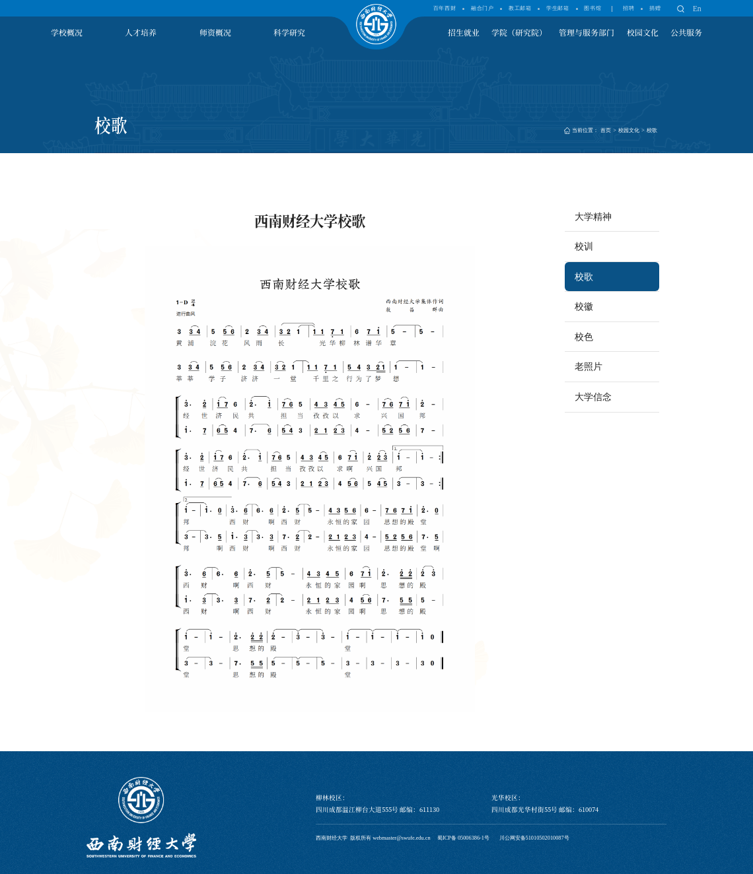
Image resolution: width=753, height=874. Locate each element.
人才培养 (141, 32)
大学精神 (593, 216)
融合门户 (482, 8)
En (697, 8)
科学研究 (289, 32)
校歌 (652, 130)
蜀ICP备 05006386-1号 (463, 838)
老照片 (588, 366)
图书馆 (592, 8)
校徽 (584, 306)
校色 (584, 336)
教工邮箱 (520, 8)
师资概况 (215, 32)
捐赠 (655, 8)
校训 (584, 246)
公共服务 (686, 32)
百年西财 (444, 8)
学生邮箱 (557, 8)
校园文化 (643, 32)
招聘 (628, 8)
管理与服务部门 (586, 32)
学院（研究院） (519, 32)
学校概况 (67, 32)
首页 (605, 130)
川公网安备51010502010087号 (534, 838)
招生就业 (464, 32)
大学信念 (593, 396)
